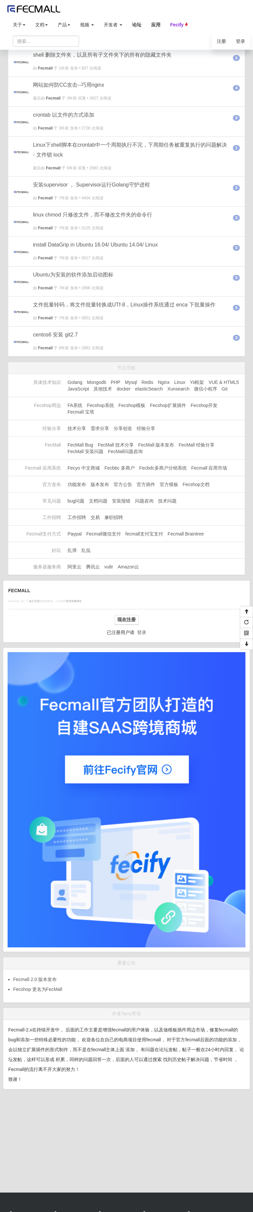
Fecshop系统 (100, 405)
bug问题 (76, 501)
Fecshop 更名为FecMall (37, 989)
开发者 (113, 24)
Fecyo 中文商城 (84, 468)
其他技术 (103, 388)
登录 (240, 41)
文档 (41, 24)
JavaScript (78, 388)
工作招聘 (77, 517)
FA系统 (75, 405)
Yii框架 (197, 382)
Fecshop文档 (196, 484)
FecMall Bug (80, 444)
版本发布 (100, 484)
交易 (95, 517)
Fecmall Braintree (186, 533)
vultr (108, 566)
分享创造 (123, 428)
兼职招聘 (113, 517)
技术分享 (77, 428)
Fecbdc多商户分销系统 (163, 468)
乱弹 (72, 550)
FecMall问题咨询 (125, 451)
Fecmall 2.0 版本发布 (35, 979)
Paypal (75, 533)
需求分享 (100, 428)
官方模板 (169, 484)
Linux (179, 382)
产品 (64, 24)
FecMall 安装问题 (85, 451)
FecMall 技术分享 (116, 444)
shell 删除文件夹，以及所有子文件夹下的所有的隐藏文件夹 (102, 55)
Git (225, 388)
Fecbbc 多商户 (119, 468)
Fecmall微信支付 (103, 533)
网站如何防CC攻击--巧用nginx (68, 85)
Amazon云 (128, 566)
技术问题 (167, 501)
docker (123, 388)
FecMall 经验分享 (196, 444)
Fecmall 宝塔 (81, 412)
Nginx (164, 382)
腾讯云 (93, 566)
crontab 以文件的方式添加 (63, 115)
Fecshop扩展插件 (168, 405)
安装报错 (121, 501)
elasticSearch (149, 388)
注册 (221, 41)
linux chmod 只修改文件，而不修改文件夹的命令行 (92, 214)
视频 (87, 24)
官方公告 (123, 484)
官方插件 (146, 484)
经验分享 (146, 428)
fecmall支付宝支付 (144, 533)
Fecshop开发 (204, 405)
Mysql (131, 382)
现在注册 (126, 619)
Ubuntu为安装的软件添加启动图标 (73, 274)
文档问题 (98, 501)
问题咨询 (144, 501)
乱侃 (86, 550)
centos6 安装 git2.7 (55, 334)
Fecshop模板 (132, 405)
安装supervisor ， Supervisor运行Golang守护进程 (91, 185)
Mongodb (96, 382)
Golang (75, 382)
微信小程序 (205, 388)
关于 (19, 24)
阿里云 (74, 566)
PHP (115, 382)
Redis (147, 382)
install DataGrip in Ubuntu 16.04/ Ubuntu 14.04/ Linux (95, 244)
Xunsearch (178, 388)
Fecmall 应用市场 (209, 468)
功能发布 (77, 484)
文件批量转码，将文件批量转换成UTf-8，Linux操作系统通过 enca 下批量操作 (124, 304)
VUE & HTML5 (224, 382)
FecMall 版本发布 (156, 444)
